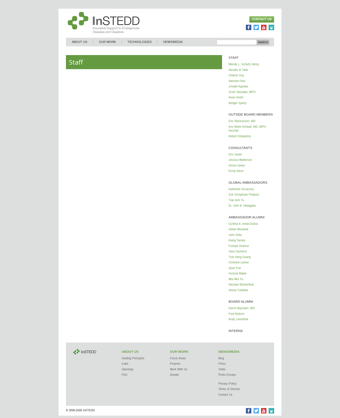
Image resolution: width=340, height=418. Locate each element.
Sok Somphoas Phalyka (244, 197)
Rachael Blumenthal (241, 287)
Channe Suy (236, 78)
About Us (79, 44)
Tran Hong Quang (240, 259)
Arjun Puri (235, 270)
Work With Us (178, 372)
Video (222, 372)
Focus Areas (178, 360)
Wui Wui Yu (236, 281)
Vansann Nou (237, 83)
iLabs (125, 366)
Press (222, 366)
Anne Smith (236, 100)
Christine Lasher (239, 265)
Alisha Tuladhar (238, 292)
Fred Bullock (236, 316)
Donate (174, 377)
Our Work (107, 44)
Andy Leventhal (238, 321)
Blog (221, 360)
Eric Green (235, 157)
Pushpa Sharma (239, 248)
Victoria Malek (238, 276)
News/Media (173, 44)
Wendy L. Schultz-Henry (244, 66)
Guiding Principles (133, 360)
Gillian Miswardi (238, 231)
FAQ (124, 377)
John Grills (235, 237)
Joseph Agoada (238, 89)
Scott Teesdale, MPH (242, 94)
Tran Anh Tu (236, 202)
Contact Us (261, 19)
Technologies (140, 44)
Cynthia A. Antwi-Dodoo (243, 226)
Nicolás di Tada (238, 72)
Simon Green (237, 168)
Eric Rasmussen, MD (242, 123)
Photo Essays (227, 377)
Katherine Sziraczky (241, 191)
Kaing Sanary (237, 243)
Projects (175, 366)
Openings (128, 372)
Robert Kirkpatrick (240, 138)
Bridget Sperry (238, 105)
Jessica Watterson (240, 162)
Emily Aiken (236, 173)
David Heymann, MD (242, 310)
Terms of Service (229, 391)
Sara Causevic (238, 254)
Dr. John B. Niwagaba (242, 208)
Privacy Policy (227, 386)
